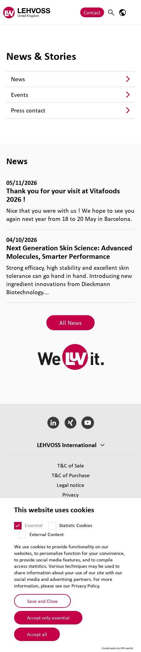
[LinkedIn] (53, 422)
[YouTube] (87, 422)
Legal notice (70, 485)
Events (19, 94)
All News (70, 322)
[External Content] (22, 535)
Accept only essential (48, 617)
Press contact (28, 110)
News (18, 79)
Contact (92, 12)
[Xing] (70, 422)
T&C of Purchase (71, 475)
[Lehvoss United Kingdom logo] (26, 12)
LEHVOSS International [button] (67, 444)
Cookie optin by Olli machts (117, 648)
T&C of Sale (70, 465)
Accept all (37, 634)
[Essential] (18, 525)
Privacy (70, 495)
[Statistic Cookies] (52, 525)
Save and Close (42, 601)
